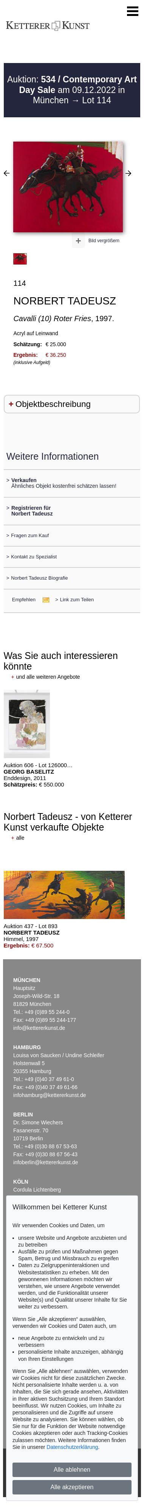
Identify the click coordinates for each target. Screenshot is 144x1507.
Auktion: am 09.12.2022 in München (72, 89)
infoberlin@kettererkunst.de (45, 1162)
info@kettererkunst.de (39, 1028)
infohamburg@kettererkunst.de (49, 1095)
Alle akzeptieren (72, 1487)
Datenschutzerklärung (72, 1447)
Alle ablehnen (72, 1469)
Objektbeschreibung (53, 404)
